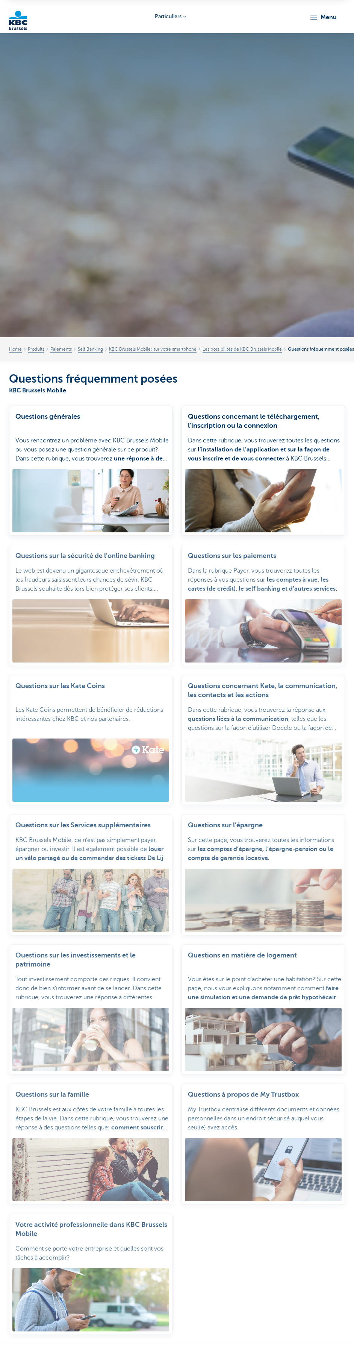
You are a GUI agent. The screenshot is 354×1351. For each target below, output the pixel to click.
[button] (323, 17)
